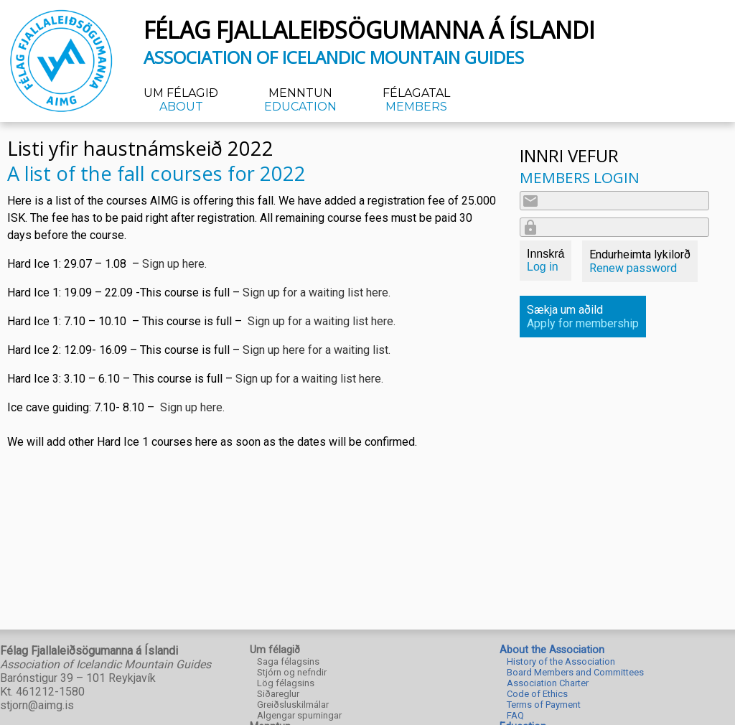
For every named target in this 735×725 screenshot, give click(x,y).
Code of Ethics (537, 693)
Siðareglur (278, 693)
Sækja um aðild (583, 316)
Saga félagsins (288, 661)
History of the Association (561, 661)
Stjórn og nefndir (292, 672)
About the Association (552, 650)
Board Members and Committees (575, 672)
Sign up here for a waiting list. (318, 350)
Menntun (300, 99)
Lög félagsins (285, 683)
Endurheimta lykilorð (639, 261)
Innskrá (545, 260)
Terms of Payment (544, 704)
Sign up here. (174, 264)
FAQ (515, 715)
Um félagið (181, 99)
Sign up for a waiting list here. (316, 292)
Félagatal (416, 99)
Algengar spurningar (299, 715)
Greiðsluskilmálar (293, 704)
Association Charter (548, 683)
